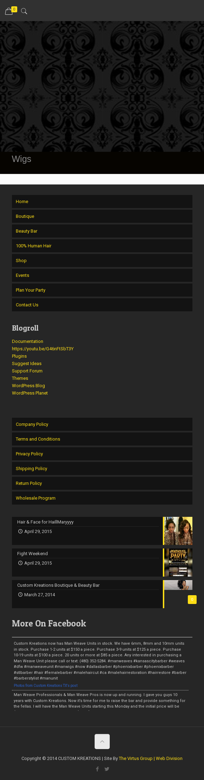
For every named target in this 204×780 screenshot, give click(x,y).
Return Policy (29, 483)
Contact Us (27, 304)
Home (22, 201)
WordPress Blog (28, 385)
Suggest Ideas (27, 363)
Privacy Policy (29, 453)
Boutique (25, 216)
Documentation (27, 341)
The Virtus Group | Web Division (151, 758)
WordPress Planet (30, 393)
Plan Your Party (30, 290)
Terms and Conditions (38, 439)
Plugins (19, 356)
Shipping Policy (31, 468)
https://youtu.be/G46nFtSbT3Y (43, 348)
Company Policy (32, 424)
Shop (21, 260)
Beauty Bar (26, 231)
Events (22, 275)
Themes (20, 378)
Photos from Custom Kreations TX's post (45, 686)
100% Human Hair (33, 245)
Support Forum (27, 370)
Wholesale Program (36, 498)
